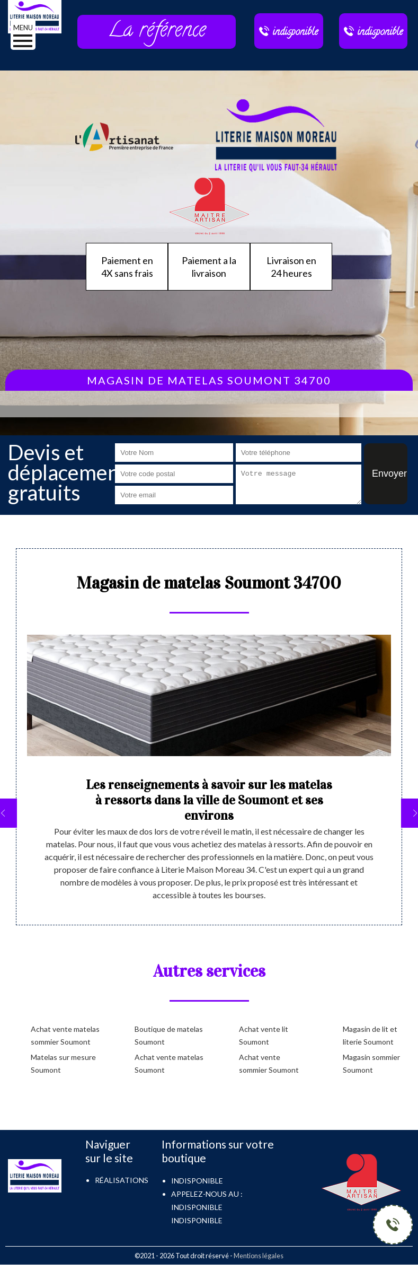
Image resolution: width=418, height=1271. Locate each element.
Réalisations (121, 1180)
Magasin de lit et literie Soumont (370, 1035)
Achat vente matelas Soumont (169, 1063)
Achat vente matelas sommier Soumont (65, 1035)
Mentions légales (258, 1255)
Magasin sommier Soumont (371, 1063)
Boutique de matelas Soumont (169, 1035)
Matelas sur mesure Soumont (63, 1063)
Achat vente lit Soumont (263, 1035)
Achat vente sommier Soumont (269, 1063)
